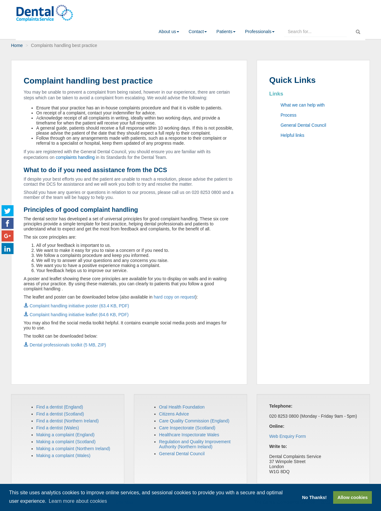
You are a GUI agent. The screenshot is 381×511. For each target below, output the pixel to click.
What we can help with (303, 104)
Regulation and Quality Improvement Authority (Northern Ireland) (194, 444)
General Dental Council (303, 125)
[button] (169, 31)
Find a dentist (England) (59, 406)
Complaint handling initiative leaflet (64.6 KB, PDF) (79, 314)
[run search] (358, 30)
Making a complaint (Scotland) (65, 441)
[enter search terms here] (315, 31)
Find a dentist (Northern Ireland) (67, 420)
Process (289, 115)
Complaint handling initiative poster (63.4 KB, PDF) (79, 305)
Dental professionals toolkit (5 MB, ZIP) (68, 344)
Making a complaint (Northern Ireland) (73, 448)
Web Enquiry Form (287, 436)
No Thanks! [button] (314, 497)
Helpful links (292, 135)
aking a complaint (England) (67, 434)
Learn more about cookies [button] (78, 501)
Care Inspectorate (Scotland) (187, 427)
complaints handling (75, 157)
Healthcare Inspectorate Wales (189, 434)
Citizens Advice (174, 413)
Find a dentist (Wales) (57, 427)
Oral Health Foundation (182, 406)
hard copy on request (174, 296)
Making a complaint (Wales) (63, 455)
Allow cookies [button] (353, 497)
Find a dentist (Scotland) (60, 413)
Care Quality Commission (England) (194, 420)
